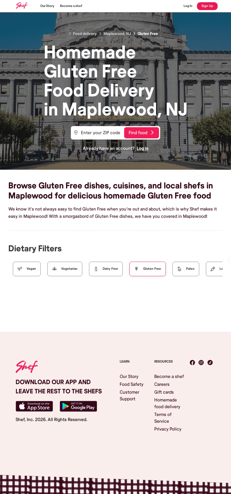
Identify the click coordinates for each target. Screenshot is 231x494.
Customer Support (129, 395)
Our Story (47, 6)
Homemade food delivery (167, 403)
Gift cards (164, 392)
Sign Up (207, 6)
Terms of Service (163, 418)
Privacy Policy (167, 429)
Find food (141, 133)
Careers (162, 384)
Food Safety (131, 384)
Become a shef (71, 6)
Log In (188, 6)
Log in (142, 148)
